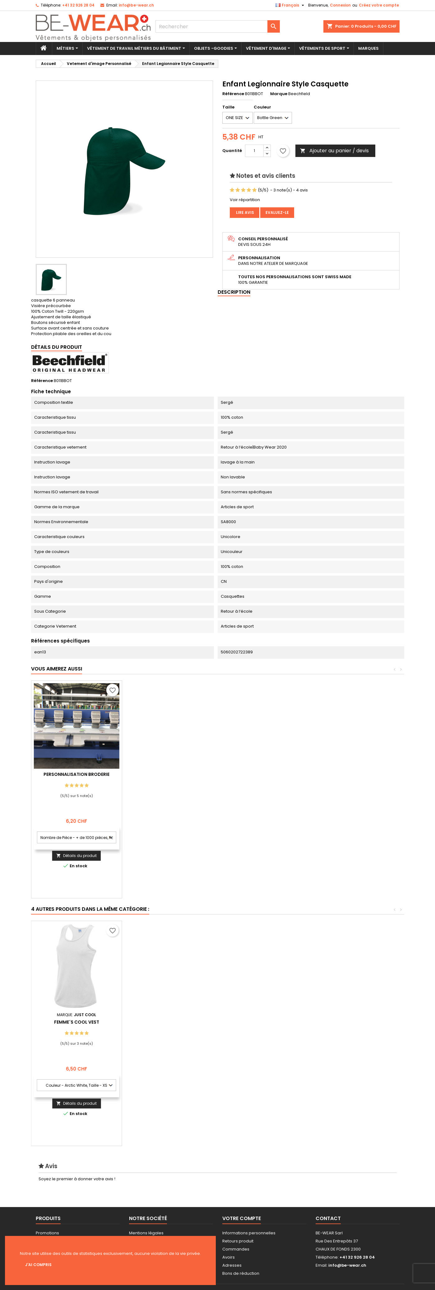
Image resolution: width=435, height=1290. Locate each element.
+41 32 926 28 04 (78, 5)
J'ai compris (38, 1264)
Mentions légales (146, 1233)
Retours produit (237, 1241)
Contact (328, 1218)
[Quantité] (254, 151)
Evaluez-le (277, 212)
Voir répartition (245, 200)
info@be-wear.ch (136, 5)
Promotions (47, 1233)
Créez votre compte (379, 5)
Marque (278, 94)
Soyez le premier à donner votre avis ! (77, 1179)
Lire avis (244, 212)
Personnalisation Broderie (167, 774)
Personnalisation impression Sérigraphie (76, 776)
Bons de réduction (240, 1273)
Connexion (340, 5)
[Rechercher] (217, 26)
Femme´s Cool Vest (349, 1022)
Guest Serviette (76, 1022)
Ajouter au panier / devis (334, 150)
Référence (233, 94)
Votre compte (241, 1218)
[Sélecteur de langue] (290, 5)
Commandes (235, 1249)
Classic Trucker (258, 1022)
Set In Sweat (167, 1022)
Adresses (232, 1265)
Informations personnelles (248, 1233)
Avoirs (228, 1257)
